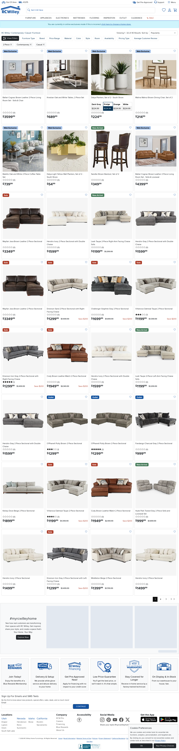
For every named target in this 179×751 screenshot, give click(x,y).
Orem (3, 728)
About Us (60, 730)
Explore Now (23, 637)
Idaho (31, 718)
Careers (59, 721)
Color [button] (78, 38)
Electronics (62, 18)
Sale (150, 18)
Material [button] (68, 38)
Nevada (21, 718)
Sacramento (42, 725)
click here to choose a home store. (116, 24)
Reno (19, 725)
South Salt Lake (8, 731)
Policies (95, 738)
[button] (10, 38)
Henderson (21, 722)
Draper (4, 722)
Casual (28, 33)
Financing (60, 724)
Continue (81, 706)
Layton (4, 725)
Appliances (45, 18)
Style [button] (88, 38)
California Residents (118, 738)
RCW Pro (60, 718)
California (42, 718)
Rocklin (40, 722)
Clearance (136, 18)
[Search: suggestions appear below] (90, 10)
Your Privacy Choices (165, 746)
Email (3, 702)
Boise (30, 722)
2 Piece (7, 44)
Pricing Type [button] (124, 38)
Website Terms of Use (84, 738)
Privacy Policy (160, 741)
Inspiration (109, 18)
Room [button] (97, 38)
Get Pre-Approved (142, 2)
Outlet (123, 18)
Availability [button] (109, 38)
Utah (4, 718)
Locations (6, 714)
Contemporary (17, 33)
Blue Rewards (62, 727)
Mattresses (79, 18)
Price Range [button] (54, 38)
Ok (141, 746)
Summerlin (21, 728)
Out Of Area (9, 2)
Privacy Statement (105, 738)
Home (60, 738)
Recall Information (69, 738)
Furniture (30, 18)
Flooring (94, 18)
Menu (171, 2)
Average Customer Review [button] (145, 38)
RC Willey (5, 33)
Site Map (89, 742)
